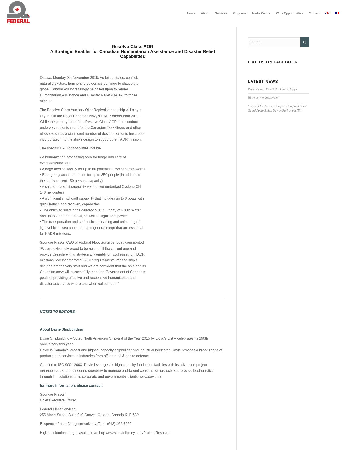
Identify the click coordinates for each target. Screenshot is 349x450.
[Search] (278, 42)
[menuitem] (191, 13)
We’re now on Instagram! (263, 97)
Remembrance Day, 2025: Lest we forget (272, 89)
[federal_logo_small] (18, 13)
